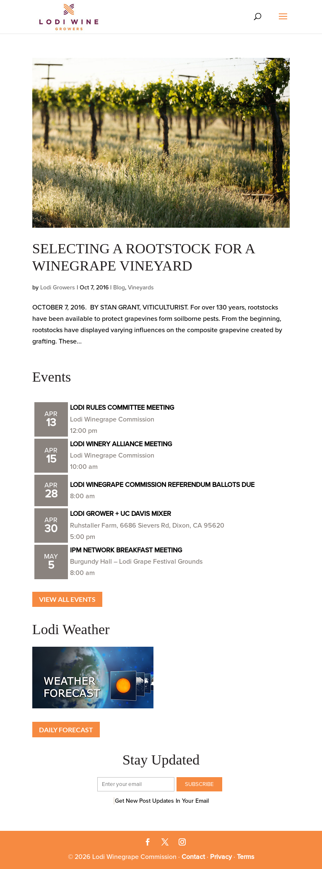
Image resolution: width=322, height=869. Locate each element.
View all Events (67, 599)
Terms (245, 857)
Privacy (221, 857)
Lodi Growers (57, 287)
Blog (119, 287)
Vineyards (141, 287)
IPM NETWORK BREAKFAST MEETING (126, 550)
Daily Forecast (66, 730)
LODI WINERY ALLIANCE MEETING (121, 444)
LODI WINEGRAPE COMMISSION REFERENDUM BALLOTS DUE (162, 485)
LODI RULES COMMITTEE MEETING (122, 407)
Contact (193, 857)
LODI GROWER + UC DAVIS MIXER (120, 514)
